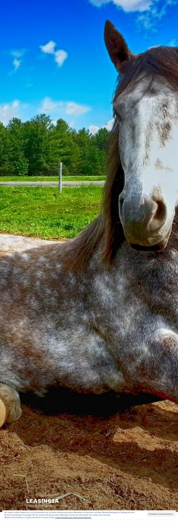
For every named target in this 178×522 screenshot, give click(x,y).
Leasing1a (42, 499)
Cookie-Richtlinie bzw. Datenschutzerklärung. (73, 517)
